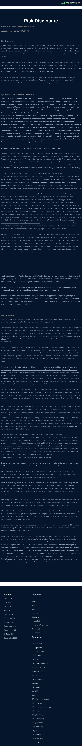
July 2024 (7, 603)
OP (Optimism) (47, 690)
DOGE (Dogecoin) (48, 625)
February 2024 (9, 619)
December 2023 (10, 627)
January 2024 (9, 623)
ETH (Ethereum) (48, 637)
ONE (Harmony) (48, 686)
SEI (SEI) (45, 694)
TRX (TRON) (46, 706)
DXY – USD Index (48, 633)
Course (25, 601)
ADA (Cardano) (47, 601)
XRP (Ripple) (46, 733)
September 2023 (10, 639)
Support (26, 613)
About (25, 609)
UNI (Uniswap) (47, 721)
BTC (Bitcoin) (46, 613)
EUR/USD (45, 641)
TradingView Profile (69, 603)
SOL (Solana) (46, 698)
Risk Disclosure (28, 633)
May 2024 (7, 607)
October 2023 (9, 635)
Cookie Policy (28, 629)
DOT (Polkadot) (47, 629)
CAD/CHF (45, 617)
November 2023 (10, 631)
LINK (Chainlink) (47, 679)
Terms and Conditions (31, 625)
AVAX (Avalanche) (48, 609)
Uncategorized (47, 717)
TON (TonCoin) (47, 702)
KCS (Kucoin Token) (49, 675)
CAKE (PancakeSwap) (50, 621)
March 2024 (8, 615)
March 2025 (8, 599)
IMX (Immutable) (48, 664)
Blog (24, 605)
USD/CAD (45, 725)
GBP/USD (45, 649)
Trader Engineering (40, 743)
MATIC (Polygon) (48, 683)
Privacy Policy (28, 621)
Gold (43, 653)
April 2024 (7, 611)
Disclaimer (27, 617)
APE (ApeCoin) (47, 605)
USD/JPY (45, 729)
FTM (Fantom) (47, 645)
